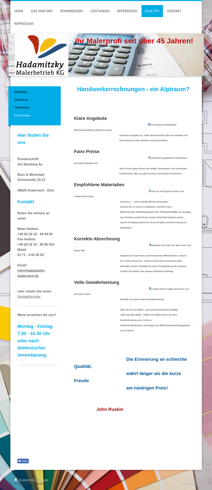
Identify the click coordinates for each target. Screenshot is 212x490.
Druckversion (25, 479)
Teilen (23, 461)
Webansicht (190, 483)
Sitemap (43, 479)
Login (194, 479)
